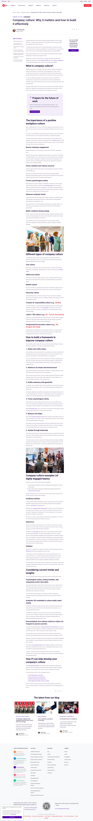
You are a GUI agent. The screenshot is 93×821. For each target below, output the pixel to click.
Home (14, 12)
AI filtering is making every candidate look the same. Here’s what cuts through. (24, 720)
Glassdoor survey (56, 140)
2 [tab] (46, 739)
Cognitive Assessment (35, 764)
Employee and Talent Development (37, 795)
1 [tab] (44, 739)
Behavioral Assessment (35, 762)
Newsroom (66, 764)
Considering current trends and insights (18, 57)
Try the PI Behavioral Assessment (62, 808)
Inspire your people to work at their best (36, 677)
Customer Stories (67, 759)
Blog (18, 12)
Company (66, 748)
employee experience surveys (38, 416)
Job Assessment (34, 767)
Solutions (30, 5)
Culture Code (28, 551)
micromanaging (45, 307)
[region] (12, 812)
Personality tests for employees (68, 719)
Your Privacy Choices (69, 816)
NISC (59, 50)
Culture (65, 754)
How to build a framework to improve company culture (18, 51)
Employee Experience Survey (36, 770)
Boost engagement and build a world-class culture (38, 680)
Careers (65, 751)
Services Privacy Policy (37, 816)
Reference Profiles (50, 759)
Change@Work (67, 756)
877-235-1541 (33, 807)
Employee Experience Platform (36, 759)
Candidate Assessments (35, 751)
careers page (35, 531)
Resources (46, 5)
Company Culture (25, 12)
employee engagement (58, 60)
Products (13, 5)
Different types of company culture (18, 47)
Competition (49, 772)
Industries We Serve (51, 770)
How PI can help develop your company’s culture (17, 60)
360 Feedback (33, 772)
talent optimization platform (33, 665)
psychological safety (32, 408)
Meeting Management (35, 778)
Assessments (21, 5)
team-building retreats (37, 645)
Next (80, 719)
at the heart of (34, 505)
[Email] (77, 29)
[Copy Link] (79, 29)
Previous (12, 719)
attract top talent (44, 60)
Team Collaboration (34, 780)
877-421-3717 (32, 809)
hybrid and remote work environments (49, 626)
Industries (38, 5)
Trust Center (47, 816)
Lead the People (50, 767)
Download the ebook (34, 111)
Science (54, 5)
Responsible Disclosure (57, 816)
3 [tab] (48, 739)
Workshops (49, 762)
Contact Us (66, 762)
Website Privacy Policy (25, 816)
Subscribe (73, 50)
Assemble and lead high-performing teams (37, 679)
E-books (48, 754)
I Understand (12, 817)
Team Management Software (36, 754)
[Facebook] (74, 29)
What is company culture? (18, 41)
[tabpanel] (25, 719)
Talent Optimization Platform (21, 748)
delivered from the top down (34, 490)
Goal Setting (33, 775)
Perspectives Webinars (51, 764)
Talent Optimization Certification (53, 756)
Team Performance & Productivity (37, 788)
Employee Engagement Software (37, 756)
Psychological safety (48, 185)
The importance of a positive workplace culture (18, 44)
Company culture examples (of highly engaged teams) (18, 54)
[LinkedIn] (72, 29)
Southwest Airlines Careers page (40, 508)
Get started (87, 5)
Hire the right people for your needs (35, 675)
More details (13, 814)
